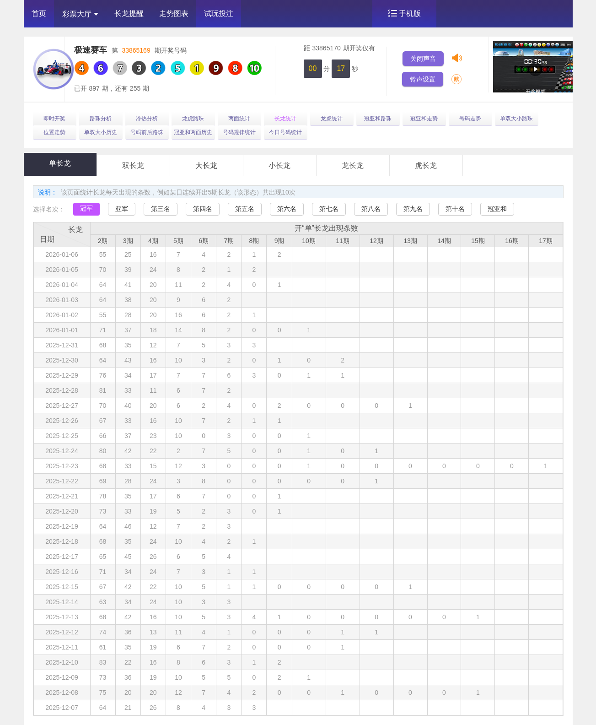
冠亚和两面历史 (193, 132)
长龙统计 (285, 118)
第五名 (244, 208)
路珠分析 (101, 118)
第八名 (371, 208)
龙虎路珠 (193, 118)
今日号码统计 (285, 132)
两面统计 (239, 118)
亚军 (121, 208)
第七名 (328, 208)
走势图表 (173, 13)
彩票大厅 (80, 14)
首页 (39, 13)
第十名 (455, 208)
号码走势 (470, 118)
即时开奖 (54, 118)
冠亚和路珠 (378, 118)
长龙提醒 (129, 13)
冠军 (86, 208)
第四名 (202, 208)
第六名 (286, 208)
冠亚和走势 (424, 118)
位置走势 (54, 132)
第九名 (413, 208)
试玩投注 (218, 13)
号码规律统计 (239, 132)
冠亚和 (497, 208)
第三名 (160, 208)
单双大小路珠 (516, 118)
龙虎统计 (332, 118)
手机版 (410, 13)
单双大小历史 (100, 132)
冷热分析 (147, 118)
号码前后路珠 (146, 132)
